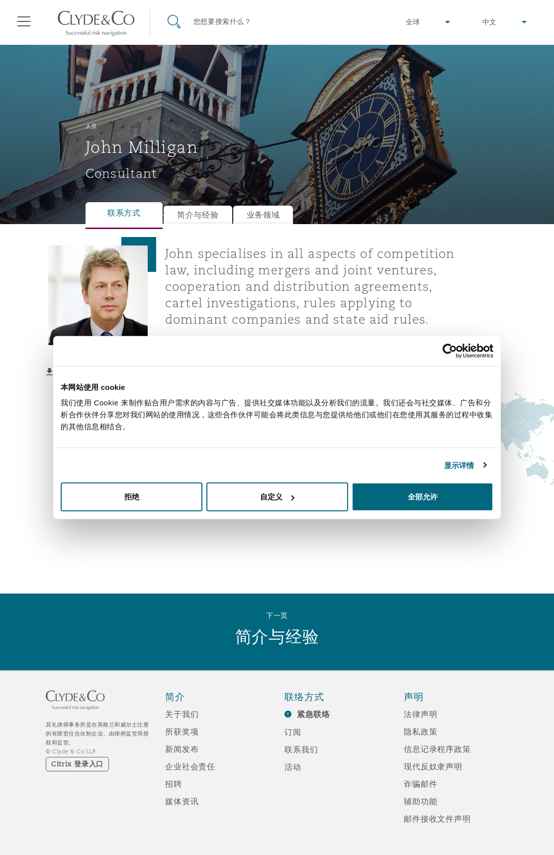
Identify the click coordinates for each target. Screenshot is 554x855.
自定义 (277, 496)
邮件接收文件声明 (437, 819)
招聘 (173, 784)
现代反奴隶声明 (433, 766)
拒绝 (131, 496)
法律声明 (420, 714)
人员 (91, 125)
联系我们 (301, 749)
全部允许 (423, 496)
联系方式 (124, 213)
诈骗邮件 (420, 784)
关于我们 (181, 714)
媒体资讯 (181, 801)
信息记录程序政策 (437, 749)
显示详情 (459, 465)
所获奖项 (181, 731)
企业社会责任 (190, 766)
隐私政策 (420, 731)
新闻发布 (181, 749)
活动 (292, 767)
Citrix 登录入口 (77, 763)
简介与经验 (198, 215)
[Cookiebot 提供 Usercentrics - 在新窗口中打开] (449, 350)
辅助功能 (420, 801)
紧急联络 (313, 714)
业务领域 (263, 215)
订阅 (292, 732)
